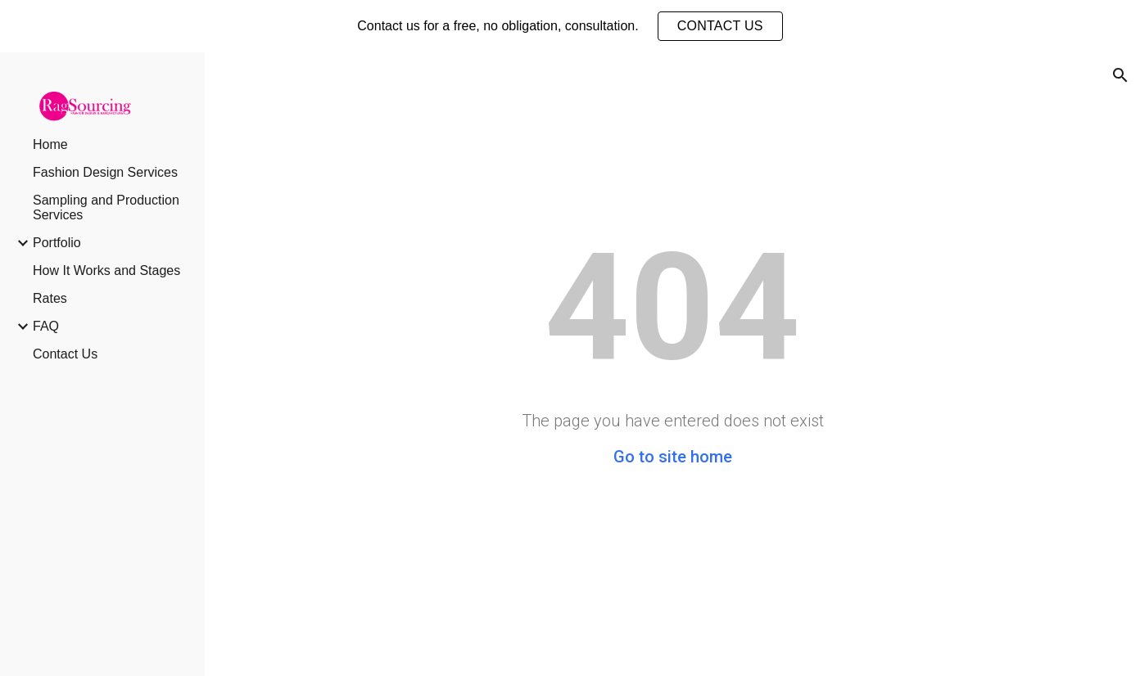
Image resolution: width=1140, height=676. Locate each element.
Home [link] (50, 144)
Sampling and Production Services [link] (106, 207)
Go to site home (672, 456)
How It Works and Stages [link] (106, 270)
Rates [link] (50, 298)
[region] (570, 26)
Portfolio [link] (57, 243)
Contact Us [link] (65, 354)
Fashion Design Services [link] (105, 172)
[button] (1120, 75)
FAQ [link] (46, 326)
